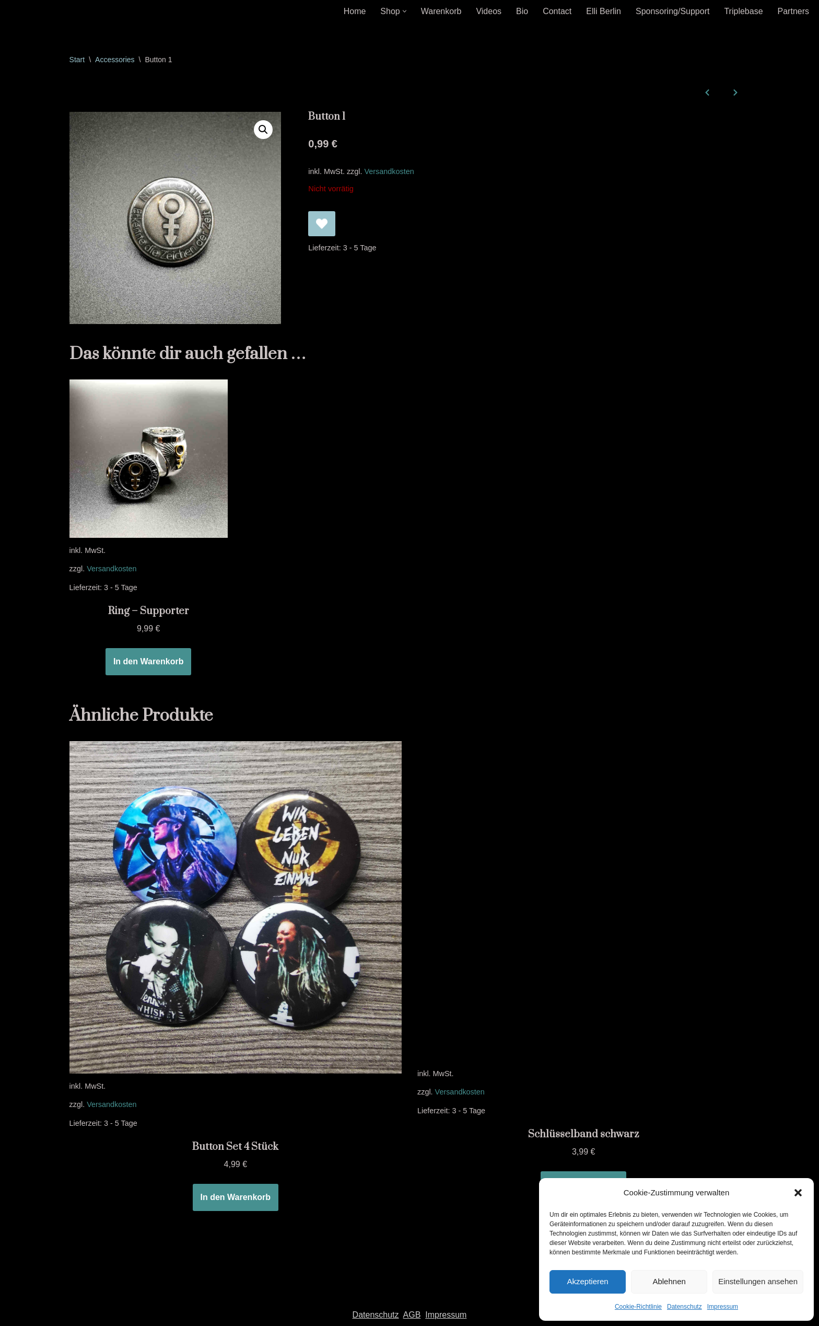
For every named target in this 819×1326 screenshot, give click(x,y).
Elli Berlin (603, 11)
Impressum (722, 1306)
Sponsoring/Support (672, 11)
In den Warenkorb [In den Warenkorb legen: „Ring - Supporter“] (148, 661)
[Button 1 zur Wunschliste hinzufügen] (321, 223)
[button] (798, 1192)
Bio (522, 11)
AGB (412, 1314)
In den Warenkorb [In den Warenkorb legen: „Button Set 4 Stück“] (236, 1197)
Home (355, 11)
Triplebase (743, 11)
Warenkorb (441, 11)
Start (77, 59)
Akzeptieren (587, 1281)
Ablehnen (668, 1281)
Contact (557, 11)
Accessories (114, 59)
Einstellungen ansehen (758, 1281)
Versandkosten (389, 171)
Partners (793, 11)
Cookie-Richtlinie (638, 1306)
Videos (488, 11)
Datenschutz (684, 1306)
